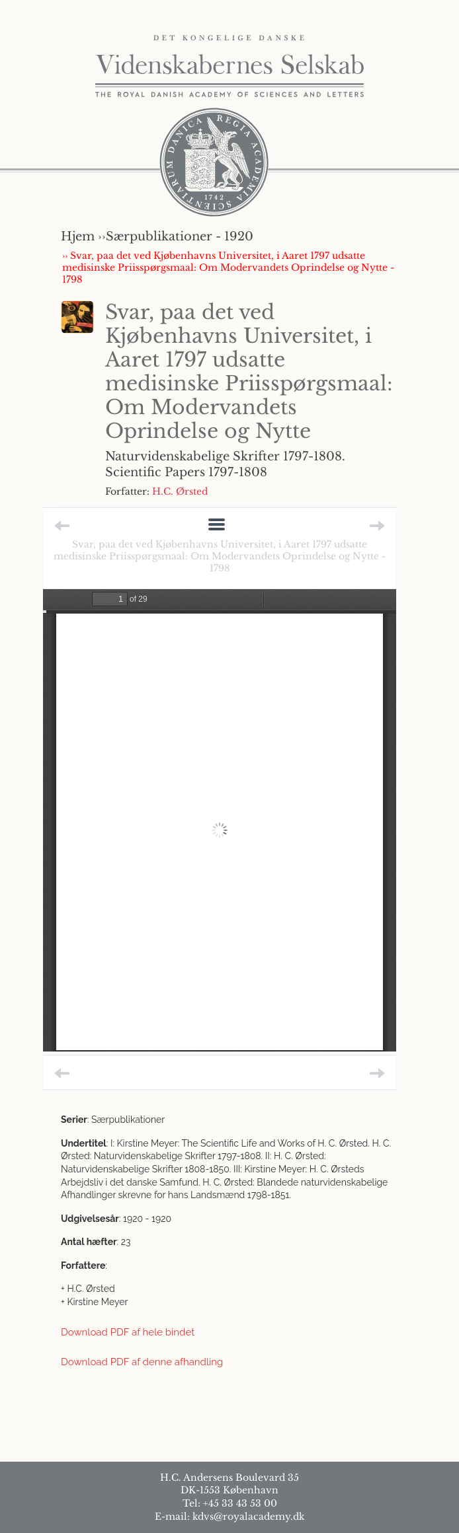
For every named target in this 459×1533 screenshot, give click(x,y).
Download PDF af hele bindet (127, 1332)
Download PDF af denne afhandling (142, 1362)
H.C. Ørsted (180, 491)
